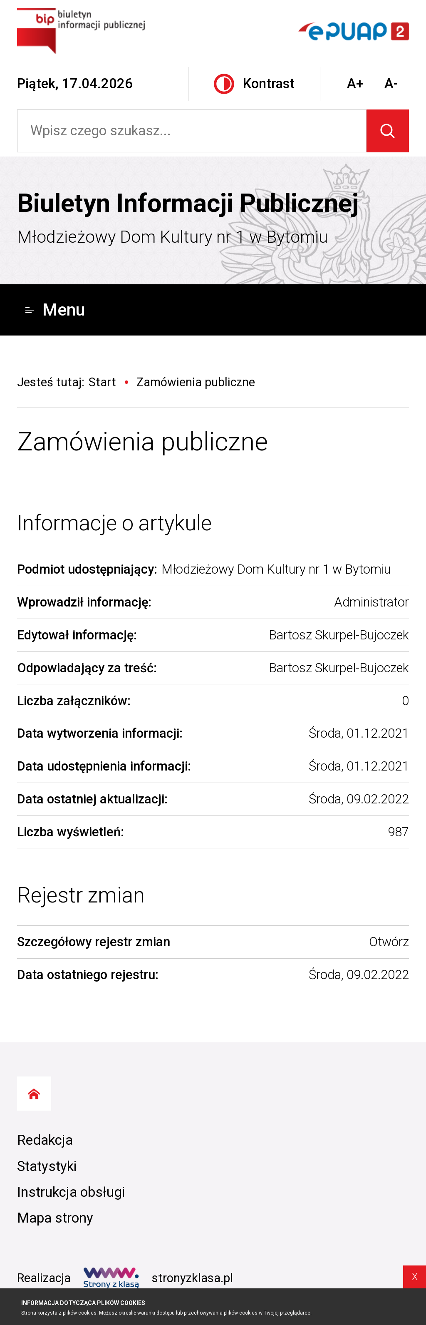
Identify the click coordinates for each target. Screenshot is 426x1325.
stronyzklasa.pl (158, 1278)
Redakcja (45, 1140)
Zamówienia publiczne (142, 442)
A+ (355, 84)
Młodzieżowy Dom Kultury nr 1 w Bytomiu (172, 237)
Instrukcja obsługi (71, 1192)
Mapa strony (55, 1218)
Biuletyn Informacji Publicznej (188, 203)
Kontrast (254, 84)
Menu (54, 310)
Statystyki (47, 1166)
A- (391, 84)
